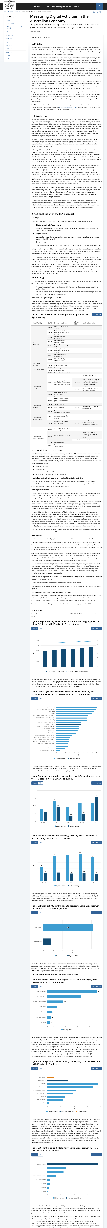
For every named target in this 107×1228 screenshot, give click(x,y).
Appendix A (9, 42)
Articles (8, 59)
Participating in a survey (61, 7)
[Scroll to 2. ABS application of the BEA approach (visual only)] (76, 214)
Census (46, 7)
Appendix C (9, 48)
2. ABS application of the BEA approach (14, 27)
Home (5, 12)
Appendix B (9, 45)
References (9, 38)
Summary (8, 20)
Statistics (36, 7)
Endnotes (8, 55)
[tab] (35, 628)
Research (17, 12)
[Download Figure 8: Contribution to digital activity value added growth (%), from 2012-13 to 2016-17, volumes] (96, 1154)
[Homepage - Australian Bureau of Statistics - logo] (9, 5)
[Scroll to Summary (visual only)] (44, 44)
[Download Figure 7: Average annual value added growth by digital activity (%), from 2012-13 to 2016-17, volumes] (96, 1068)
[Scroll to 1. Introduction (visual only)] (50, 116)
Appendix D (9, 52)
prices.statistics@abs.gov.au (68, 107)
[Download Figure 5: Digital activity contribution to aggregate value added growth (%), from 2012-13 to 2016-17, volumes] (96, 912)
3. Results (8, 32)
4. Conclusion (9, 35)
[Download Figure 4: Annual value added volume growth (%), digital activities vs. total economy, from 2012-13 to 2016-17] (96, 842)
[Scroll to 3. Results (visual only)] (44, 611)
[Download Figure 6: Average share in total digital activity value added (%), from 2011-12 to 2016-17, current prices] (96, 986)
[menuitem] (37, 7)
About (76, 7)
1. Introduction (10, 23)
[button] (99, 6)
